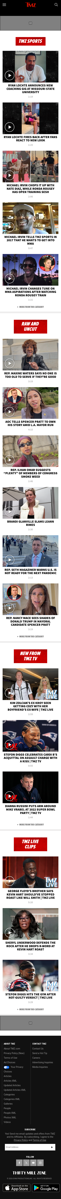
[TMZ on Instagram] (40, 1162)
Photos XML (10, 1117)
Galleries (8, 1103)
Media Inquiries (40, 1067)
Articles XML (10, 1080)
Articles (8, 1076)
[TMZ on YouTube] (33, 1162)
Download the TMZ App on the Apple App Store (16, 1188)
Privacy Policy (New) (14, 1053)
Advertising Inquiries (42, 1062)
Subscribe (52, 1147)
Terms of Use (10, 1058)
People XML (10, 1113)
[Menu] (4, 4)
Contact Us (38, 1048)
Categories (9, 1094)
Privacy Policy (21, 1140)
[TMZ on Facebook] (19, 1162)
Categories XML (12, 1099)
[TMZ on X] (26, 1162)
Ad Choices (9, 1062)
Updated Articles (12, 1085)
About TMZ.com (12, 1048)
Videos (7, 1122)
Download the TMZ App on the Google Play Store (46, 1188)
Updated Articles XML (15, 1090)
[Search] (56, 4)
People (7, 1108)
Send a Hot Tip (39, 1053)
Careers (36, 1058)
